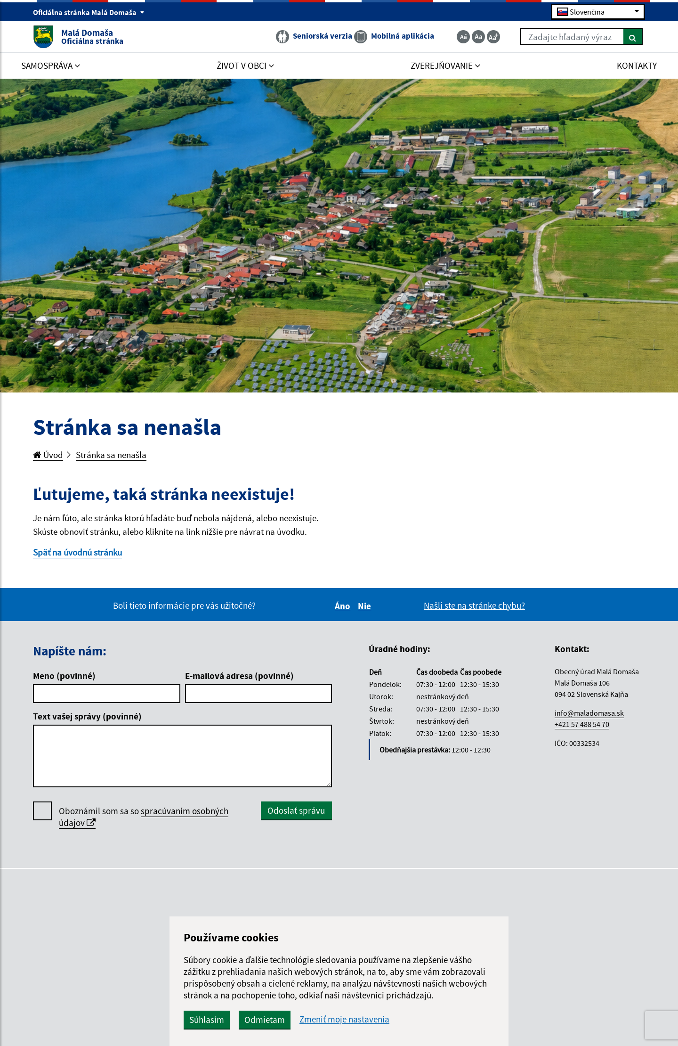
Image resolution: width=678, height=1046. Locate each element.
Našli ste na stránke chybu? (474, 605)
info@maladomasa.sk (589, 713)
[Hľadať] (633, 36)
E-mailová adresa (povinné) (239, 675)
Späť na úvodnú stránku (77, 552)
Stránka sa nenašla (111, 454)
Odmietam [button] (264, 1019)
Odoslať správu (296, 810)
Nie (366, 606)
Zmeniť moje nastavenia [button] (344, 1019)
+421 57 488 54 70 (582, 724)
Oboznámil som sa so (143, 817)
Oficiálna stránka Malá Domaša (89, 12)
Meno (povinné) (64, 675)
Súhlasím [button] (206, 1019)
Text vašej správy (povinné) (87, 716)
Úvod (48, 454)
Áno (344, 606)
